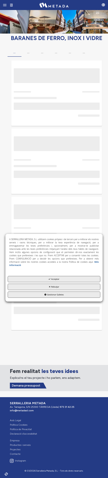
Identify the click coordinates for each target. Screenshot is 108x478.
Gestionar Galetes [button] (54, 294)
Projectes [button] (15, 449)
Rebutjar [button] (54, 286)
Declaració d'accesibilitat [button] (23, 433)
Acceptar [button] (54, 279)
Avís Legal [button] (15, 420)
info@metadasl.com (22, 410)
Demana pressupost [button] (26, 385)
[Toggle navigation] (103, 5)
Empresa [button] (14, 440)
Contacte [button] (15, 453)
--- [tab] (14, 53)
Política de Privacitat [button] (21, 429)
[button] (54, 5)
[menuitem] (54, 420)
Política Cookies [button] (18, 424)
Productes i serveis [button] (20, 445)
